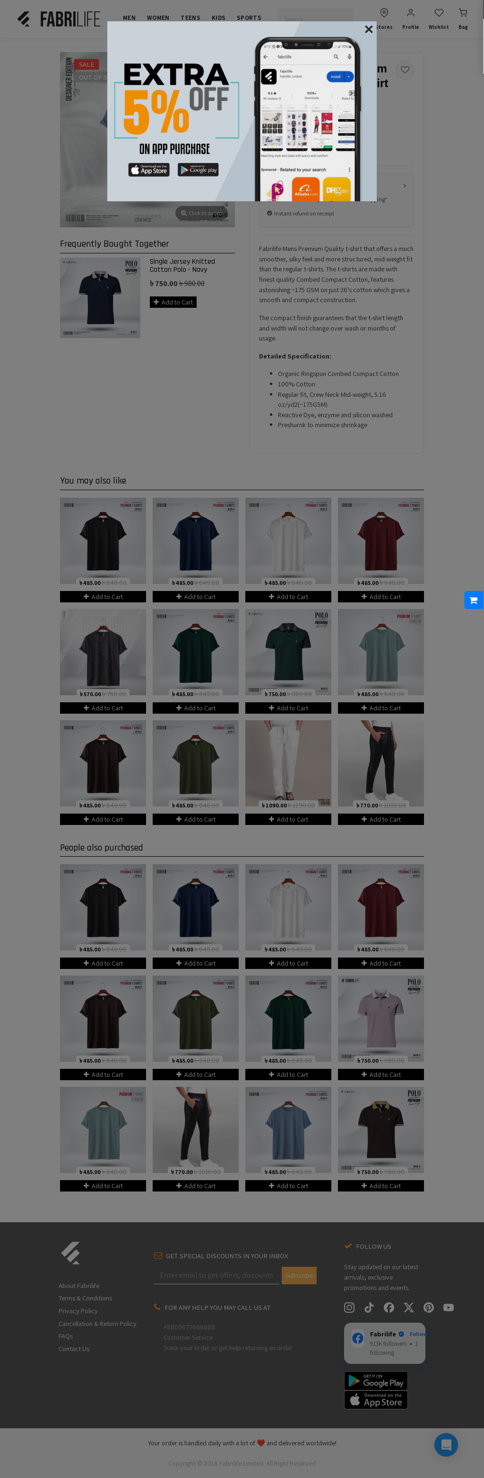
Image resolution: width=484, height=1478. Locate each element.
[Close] (369, 28)
